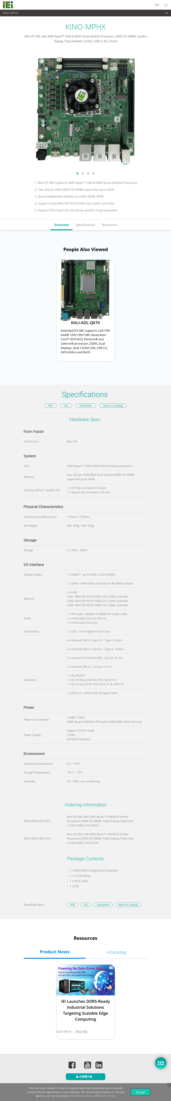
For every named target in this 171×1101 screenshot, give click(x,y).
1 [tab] (77, 173)
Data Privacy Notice (81, 1096)
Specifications (85, 225)
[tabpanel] (85, 110)
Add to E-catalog (113, 405)
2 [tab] (83, 173)
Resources (109, 225)
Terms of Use (107, 1096)
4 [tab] (93, 173)
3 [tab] (88, 173)
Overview (61, 225)
